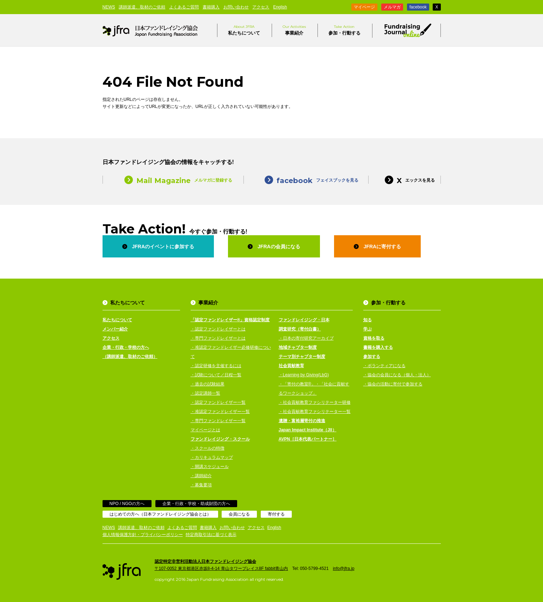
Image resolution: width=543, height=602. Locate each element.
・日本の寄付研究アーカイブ (306, 338)
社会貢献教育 (291, 365)
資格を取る (373, 338)
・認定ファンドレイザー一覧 (218, 402)
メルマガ (392, 7)
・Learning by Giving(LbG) (304, 374)
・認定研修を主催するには (216, 365)
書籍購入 (211, 7)
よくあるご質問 (184, 7)
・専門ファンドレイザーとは (218, 338)
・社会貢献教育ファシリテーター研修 (315, 402)
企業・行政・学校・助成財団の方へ (196, 503)
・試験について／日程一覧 (216, 374)
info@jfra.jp (343, 568)
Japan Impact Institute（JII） (308, 429)
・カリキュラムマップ (212, 457)
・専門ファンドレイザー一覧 (218, 420)
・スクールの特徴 (207, 448)
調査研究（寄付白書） (300, 329)
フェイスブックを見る (306, 180)
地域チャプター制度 (298, 347)
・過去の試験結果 (207, 384)
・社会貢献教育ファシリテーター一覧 (315, 411)
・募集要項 (201, 484)
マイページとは (205, 429)
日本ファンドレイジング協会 (150, 30)
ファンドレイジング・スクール (220, 439)
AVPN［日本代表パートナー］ (308, 439)
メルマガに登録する (173, 180)
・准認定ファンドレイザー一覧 (220, 411)
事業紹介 (294, 30)
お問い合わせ (236, 7)
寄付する (276, 514)
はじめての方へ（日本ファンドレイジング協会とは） (160, 514)
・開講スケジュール (210, 466)
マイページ (364, 7)
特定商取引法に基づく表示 (211, 534)
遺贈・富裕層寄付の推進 (302, 420)
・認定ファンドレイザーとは (218, 329)
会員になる (239, 514)
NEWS (109, 7)
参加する (371, 356)
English (280, 7)
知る (367, 319)
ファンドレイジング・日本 (304, 319)
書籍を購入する (378, 347)
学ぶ (367, 329)
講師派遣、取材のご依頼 (142, 7)
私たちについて (244, 30)
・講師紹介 (201, 475)
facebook (418, 7)
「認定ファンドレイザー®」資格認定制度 (230, 319)
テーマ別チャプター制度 (302, 356)
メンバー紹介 (115, 329)
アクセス (260, 7)
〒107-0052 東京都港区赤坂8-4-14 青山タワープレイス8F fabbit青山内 (221, 568)
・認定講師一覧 (205, 393)
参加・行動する (344, 30)
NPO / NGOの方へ (127, 503)
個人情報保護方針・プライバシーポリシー (143, 534)
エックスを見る (404, 180)
